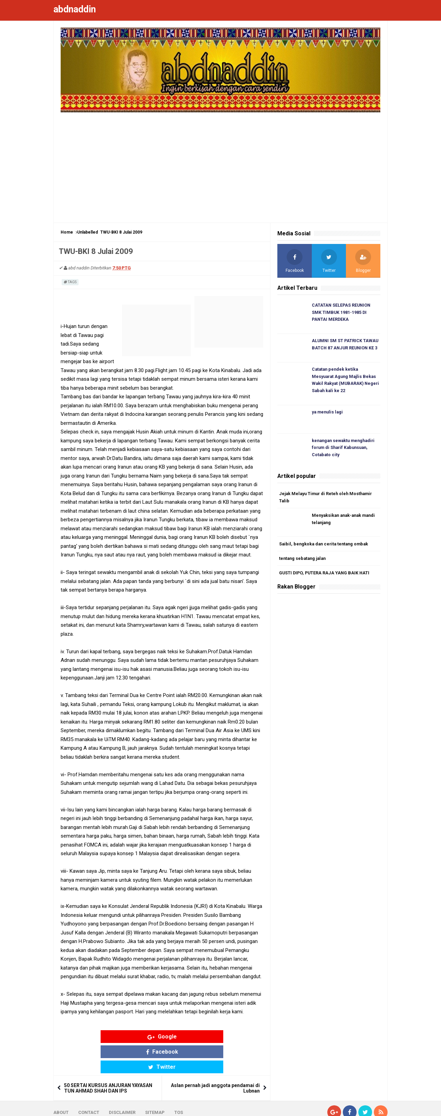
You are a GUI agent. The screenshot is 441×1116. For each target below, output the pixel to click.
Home (67, 232)
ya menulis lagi (328, 414)
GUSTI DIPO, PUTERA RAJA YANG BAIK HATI (325, 576)
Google (108, 1036)
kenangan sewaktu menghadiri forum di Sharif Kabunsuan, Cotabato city (345, 450)
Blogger (379, 1105)
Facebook (162, 1036)
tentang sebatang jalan (304, 561)
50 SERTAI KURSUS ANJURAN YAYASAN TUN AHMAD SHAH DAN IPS (108, 1058)
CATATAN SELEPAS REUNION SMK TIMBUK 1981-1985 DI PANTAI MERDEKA (342, 312)
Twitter (215, 1036)
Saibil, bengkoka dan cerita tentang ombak (325, 547)
